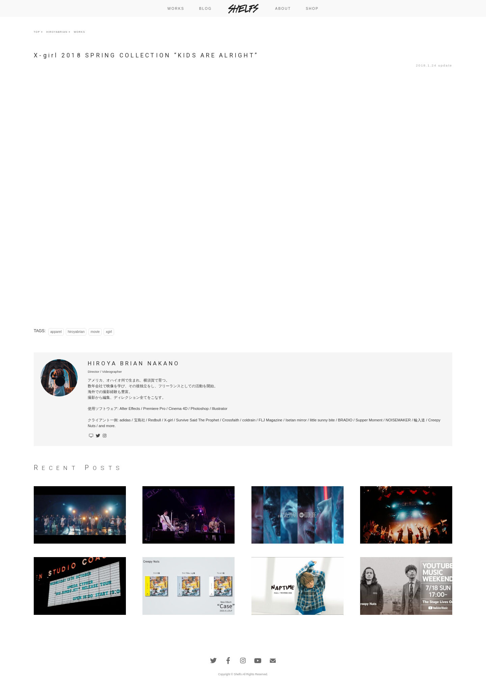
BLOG (205, 8)
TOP (37, 32)
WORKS (175, 8)
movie (95, 332)
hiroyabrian (76, 332)
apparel (56, 332)
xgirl (109, 332)
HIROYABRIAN (57, 32)
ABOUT (283, 8)
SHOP (312, 8)
